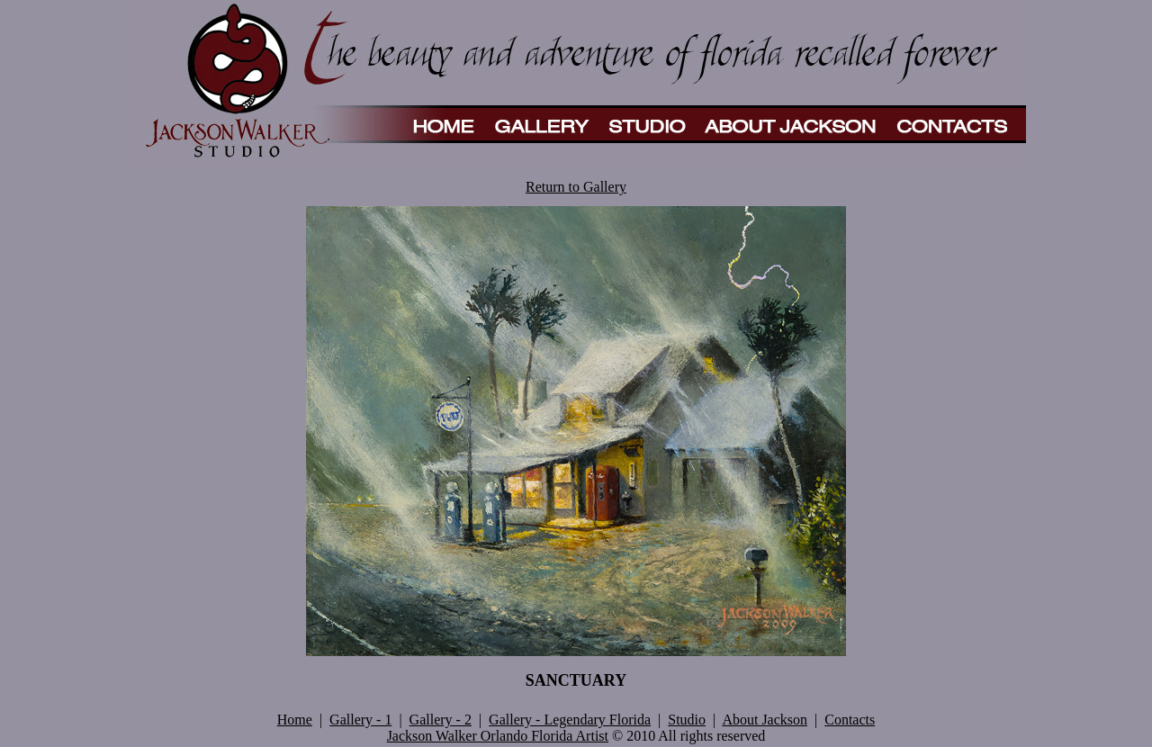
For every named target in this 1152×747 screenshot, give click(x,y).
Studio (687, 719)
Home (294, 719)
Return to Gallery (576, 186)
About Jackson (764, 719)
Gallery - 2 (441, 719)
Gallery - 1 (360, 719)
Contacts (849, 719)
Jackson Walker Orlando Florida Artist (497, 735)
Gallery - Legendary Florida (570, 719)
